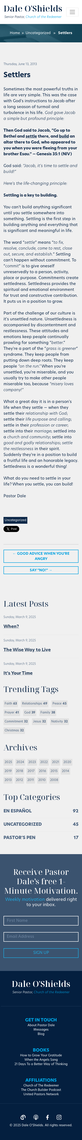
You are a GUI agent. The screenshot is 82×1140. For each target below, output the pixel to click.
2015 (54, 771)
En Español (17, 811)
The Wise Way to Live (27, 650)
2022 (44, 762)
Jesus (39, 721)
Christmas (14, 730)
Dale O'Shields (32, 8)
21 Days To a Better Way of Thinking (41, 1064)
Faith (11, 703)
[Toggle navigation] (72, 12)
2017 (31, 771)
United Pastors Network (41, 1094)
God (29, 712)
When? (11, 627)
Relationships (34, 703)
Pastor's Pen (19, 838)
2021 (55, 762)
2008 (54, 780)
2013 (8, 780)
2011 (30, 780)
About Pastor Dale (41, 1025)
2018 (19, 771)
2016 (42, 771)
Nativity (59, 721)
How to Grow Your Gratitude (41, 1055)
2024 (20, 762)
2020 (67, 762)
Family (47, 712)
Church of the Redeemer (43, 17)
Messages (41, 1029)
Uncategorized (38, 33)
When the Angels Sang (41, 1060)
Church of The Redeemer (41, 1085)
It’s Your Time (18, 673)
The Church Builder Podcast (41, 1090)
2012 (19, 780)
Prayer (12, 712)
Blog (41, 1034)
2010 (42, 780)
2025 (8, 762)
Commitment (16, 721)
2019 (8, 771)
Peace (59, 703)
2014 (65, 771)
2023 (32, 762)
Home (15, 33)
